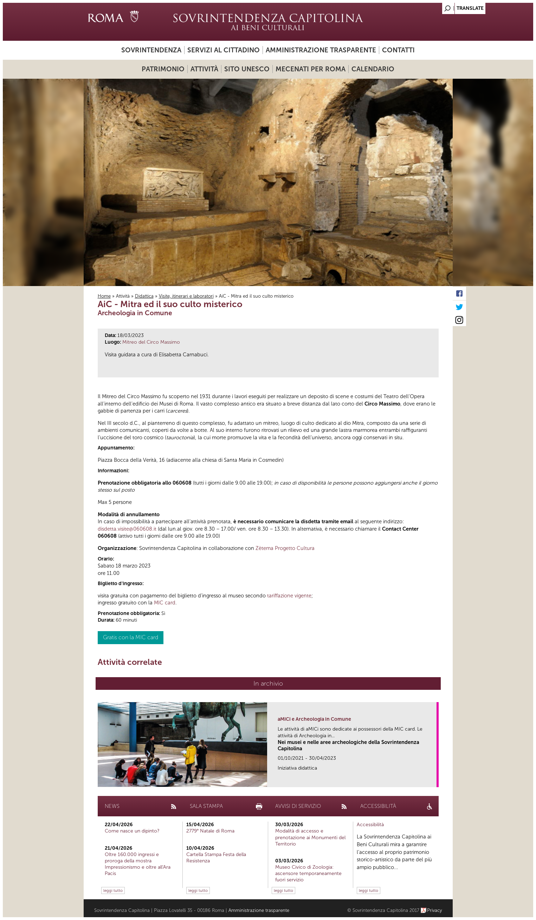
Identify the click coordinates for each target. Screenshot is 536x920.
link (433, 780)
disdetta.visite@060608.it (127, 529)
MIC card (164, 603)
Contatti (398, 50)
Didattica (144, 296)
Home (104, 296)
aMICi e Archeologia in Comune (314, 719)
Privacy (434, 910)
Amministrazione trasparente (321, 50)
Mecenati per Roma (311, 69)
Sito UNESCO (247, 69)
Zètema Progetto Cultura (285, 548)
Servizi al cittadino (223, 50)
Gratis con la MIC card (130, 637)
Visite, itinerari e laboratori (186, 296)
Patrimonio (163, 69)
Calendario (372, 69)
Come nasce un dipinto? (132, 831)
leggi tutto (113, 890)
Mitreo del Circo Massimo (151, 342)
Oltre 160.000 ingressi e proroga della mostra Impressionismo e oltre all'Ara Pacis (137, 864)
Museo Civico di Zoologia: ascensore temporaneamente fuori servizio (308, 873)
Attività (204, 69)
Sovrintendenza (151, 50)
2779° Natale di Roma (210, 831)
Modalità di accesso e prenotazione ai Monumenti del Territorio (310, 837)
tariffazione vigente (289, 595)
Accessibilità (370, 825)
